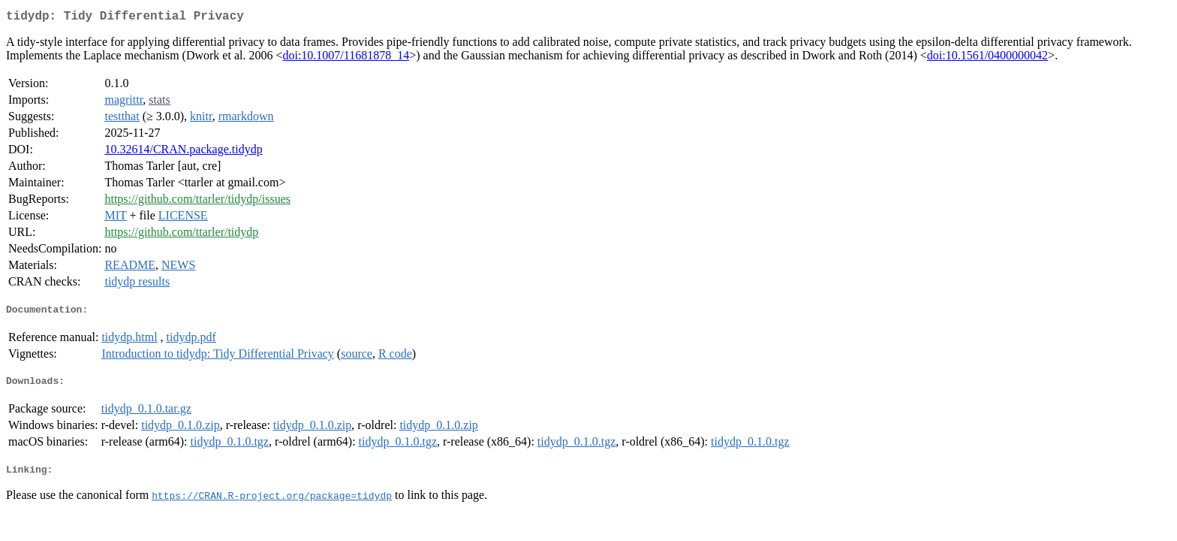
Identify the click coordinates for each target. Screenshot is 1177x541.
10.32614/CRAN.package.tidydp (183, 152)
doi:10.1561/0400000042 (987, 58)
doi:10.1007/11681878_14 (345, 58)
